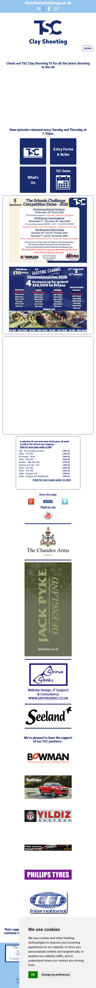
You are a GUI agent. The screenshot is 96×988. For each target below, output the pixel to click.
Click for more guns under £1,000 (35, 447)
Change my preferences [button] (55, 974)
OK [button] (33, 974)
